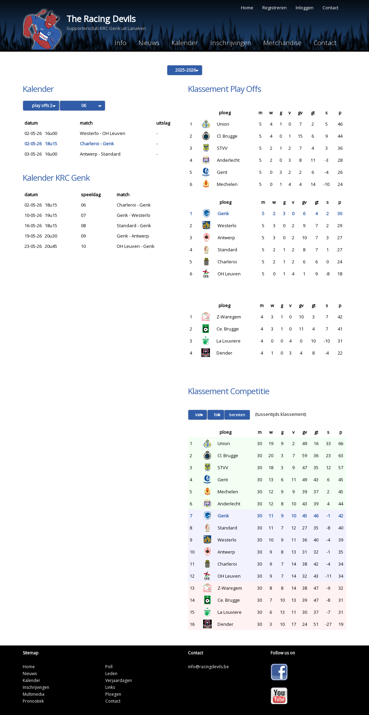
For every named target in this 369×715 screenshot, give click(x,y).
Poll (109, 666)
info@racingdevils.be (208, 666)
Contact (330, 7)
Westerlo (227, 225)
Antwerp (226, 237)
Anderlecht (228, 160)
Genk (223, 213)
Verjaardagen (118, 680)
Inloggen (305, 7)
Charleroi (227, 261)
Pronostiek (33, 701)
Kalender (178, 42)
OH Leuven (229, 273)
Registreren (274, 7)
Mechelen (227, 184)
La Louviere (229, 340)
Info (110, 42)
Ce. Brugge (228, 328)
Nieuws (140, 42)
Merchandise (279, 42)
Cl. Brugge (227, 136)
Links (110, 687)
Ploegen (113, 694)
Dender (224, 352)
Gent (222, 172)
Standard (227, 249)
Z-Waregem (229, 316)
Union (223, 123)
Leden (111, 673)
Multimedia (33, 694)
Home (247, 7)
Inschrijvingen (225, 42)
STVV (222, 148)
